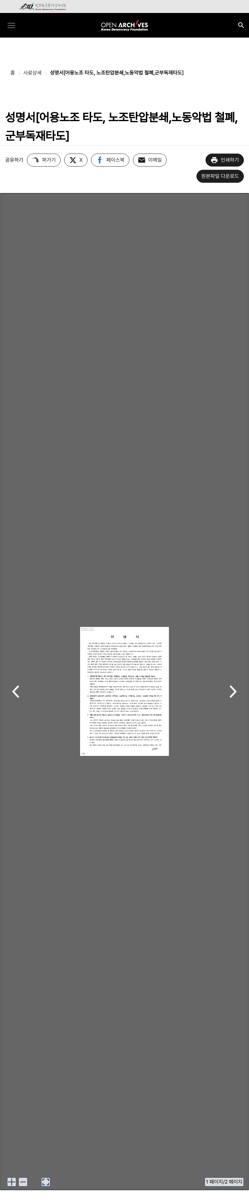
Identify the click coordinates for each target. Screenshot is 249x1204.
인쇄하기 (224, 160)
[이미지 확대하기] (11, 1182)
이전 (15, 692)
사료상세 (32, 73)
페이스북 (110, 160)
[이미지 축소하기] (23, 1182)
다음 (233, 692)
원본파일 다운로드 (220, 176)
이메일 (150, 160)
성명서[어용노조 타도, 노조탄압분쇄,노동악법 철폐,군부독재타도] (117, 73)
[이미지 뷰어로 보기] (45, 1182)
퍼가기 (44, 160)
